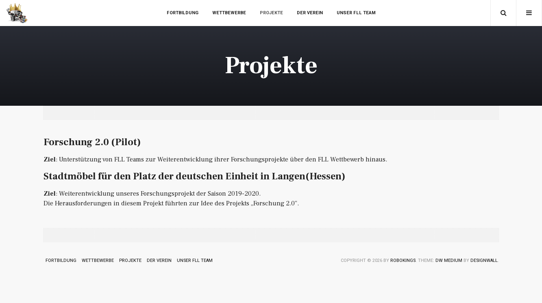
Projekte (271, 12)
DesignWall (484, 260)
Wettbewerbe (229, 12)
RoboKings (403, 260)
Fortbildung (182, 12)
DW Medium (448, 260)
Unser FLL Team (356, 12)
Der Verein (310, 12)
